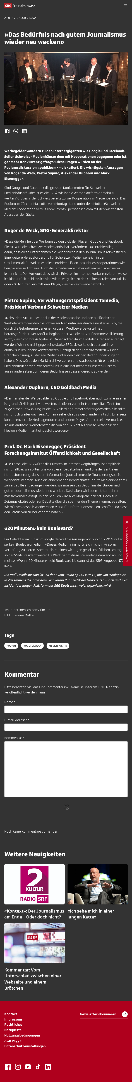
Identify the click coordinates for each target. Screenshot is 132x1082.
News (32, 18)
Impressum (13, 1019)
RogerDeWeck (32, 645)
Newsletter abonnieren (104, 1014)
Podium (11, 645)
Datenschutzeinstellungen (25, 1046)
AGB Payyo (12, 1041)
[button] (125, 6)
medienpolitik (58, 645)
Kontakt (10, 1014)
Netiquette (13, 1030)
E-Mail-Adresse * (16, 720)
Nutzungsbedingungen (22, 1035)
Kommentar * (14, 738)
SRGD (22, 18)
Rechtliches (13, 1024)
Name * (9, 702)
